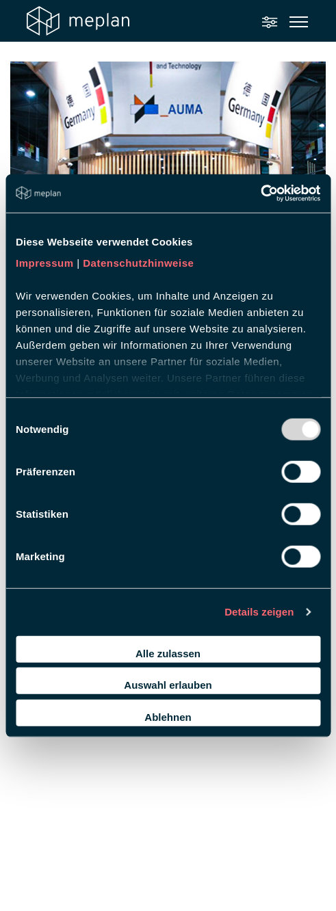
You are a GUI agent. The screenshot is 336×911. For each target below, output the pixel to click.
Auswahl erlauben (167, 685)
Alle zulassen (168, 653)
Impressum (45, 263)
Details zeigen (259, 612)
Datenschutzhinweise (138, 263)
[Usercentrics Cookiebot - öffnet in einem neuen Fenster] (260, 193)
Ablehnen (167, 716)
